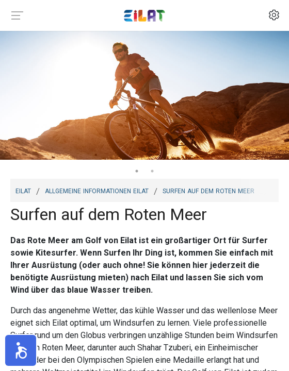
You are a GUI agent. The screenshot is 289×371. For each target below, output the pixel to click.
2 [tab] (152, 171)
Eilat (23, 190)
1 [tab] (137, 171)
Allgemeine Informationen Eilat (97, 190)
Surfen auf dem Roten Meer (208, 190)
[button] (20, 350)
